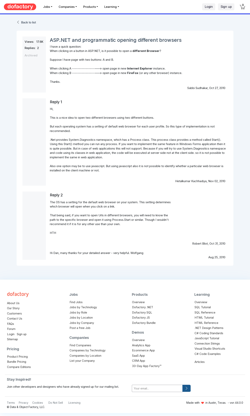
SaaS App (138, 355)
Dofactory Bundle (144, 323)
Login (209, 7)
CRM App (138, 361)
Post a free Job (80, 328)
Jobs (46, 7)
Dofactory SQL (142, 312)
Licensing (74, 402)
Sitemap (12, 339)
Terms (11, 402)
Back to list (28, 22)
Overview (138, 302)
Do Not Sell (55, 402)
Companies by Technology (87, 350)
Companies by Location (85, 355)
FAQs (10, 324)
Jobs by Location (81, 317)
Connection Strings (207, 343)
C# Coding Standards (209, 333)
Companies (67, 7)
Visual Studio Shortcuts (210, 348)
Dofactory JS (141, 317)
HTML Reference (206, 323)
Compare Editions (19, 367)
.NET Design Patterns (209, 328)
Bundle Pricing (16, 361)
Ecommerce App (143, 350)
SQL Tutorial (203, 307)
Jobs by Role (78, 312)
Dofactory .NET (142, 307)
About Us (13, 303)
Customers (14, 313)
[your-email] (157, 388)
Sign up (226, 7)
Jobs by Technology (83, 307)
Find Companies (80, 345)
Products (89, 7)
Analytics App (141, 345)
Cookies (37, 402)
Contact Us (14, 318)
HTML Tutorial (204, 317)
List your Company (82, 361)
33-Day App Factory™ (146, 366)
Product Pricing (17, 356)
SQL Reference (205, 312)
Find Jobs (76, 302)
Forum (11, 329)
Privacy (23, 402)
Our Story (13, 308)
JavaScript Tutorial (207, 338)
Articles (200, 362)
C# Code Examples (208, 354)
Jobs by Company (82, 323)
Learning (110, 7)
